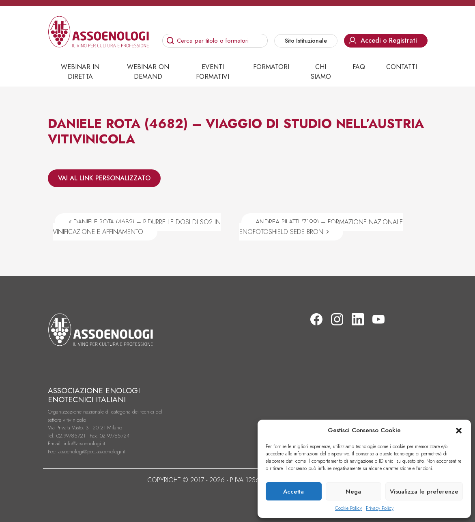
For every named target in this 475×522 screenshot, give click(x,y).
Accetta (293, 491)
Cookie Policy (348, 508)
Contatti (401, 66)
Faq (358, 66)
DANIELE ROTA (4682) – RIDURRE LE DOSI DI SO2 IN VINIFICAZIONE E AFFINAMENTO (137, 226)
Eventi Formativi (212, 71)
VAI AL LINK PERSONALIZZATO (104, 178)
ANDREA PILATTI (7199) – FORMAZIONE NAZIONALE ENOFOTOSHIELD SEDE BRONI (321, 226)
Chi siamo (321, 71)
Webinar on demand (148, 71)
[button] (459, 430)
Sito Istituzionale (306, 41)
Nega (353, 491)
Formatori (271, 66)
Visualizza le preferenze (424, 491)
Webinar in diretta (80, 71)
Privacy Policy (379, 508)
